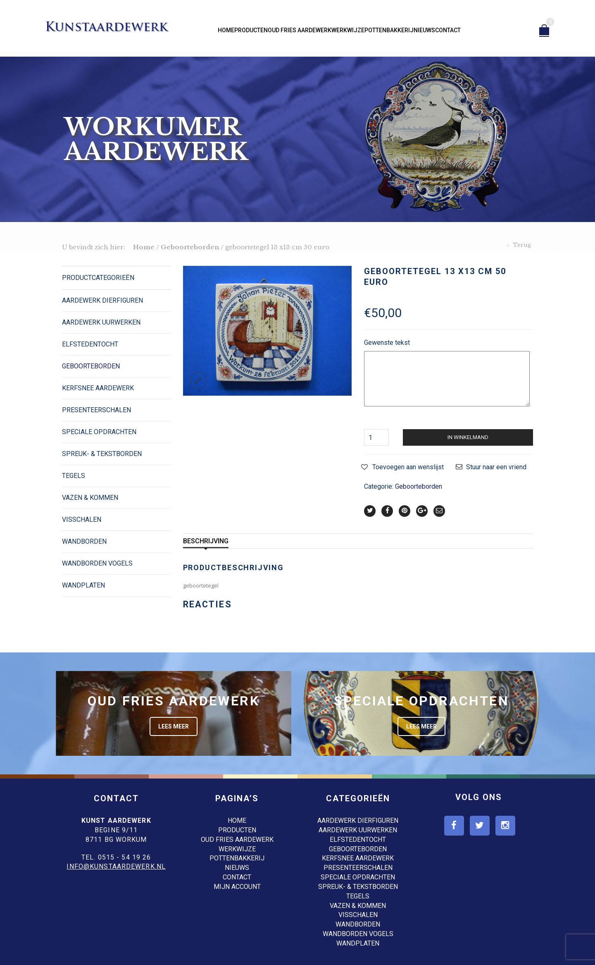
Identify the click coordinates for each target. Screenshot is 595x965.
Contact (448, 30)
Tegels (73, 476)
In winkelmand (467, 437)
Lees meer (173, 726)
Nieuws (424, 30)
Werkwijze (347, 30)
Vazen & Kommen (90, 498)
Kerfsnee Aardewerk (98, 388)
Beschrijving (205, 541)
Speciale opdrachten (99, 432)
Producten (251, 30)
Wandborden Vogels (97, 563)
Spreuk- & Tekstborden (102, 454)
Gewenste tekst (387, 342)
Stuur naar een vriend (496, 467)
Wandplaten (83, 585)
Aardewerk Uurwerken (101, 322)
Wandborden (84, 541)
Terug (522, 244)
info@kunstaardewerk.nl (116, 866)
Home (226, 30)
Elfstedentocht (90, 344)
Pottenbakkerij (389, 30)
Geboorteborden (190, 247)
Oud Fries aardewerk (299, 30)
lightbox (198, 380)
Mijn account (237, 887)
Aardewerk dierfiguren (102, 300)
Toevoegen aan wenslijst (408, 467)
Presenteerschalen (96, 410)
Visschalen (81, 519)
